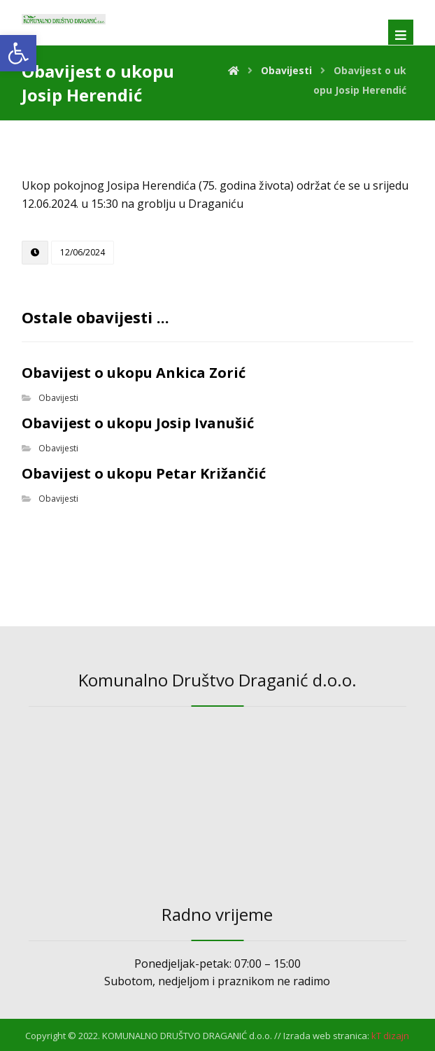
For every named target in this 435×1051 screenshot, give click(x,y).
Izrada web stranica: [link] (326, 1035)
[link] (18, 53)
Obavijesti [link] (58, 398)
